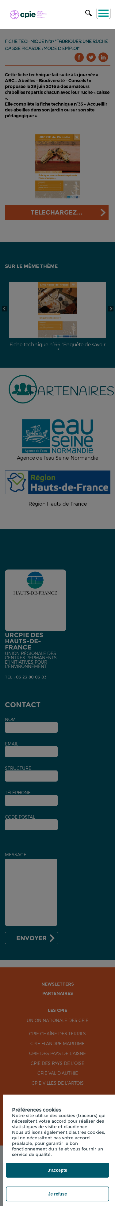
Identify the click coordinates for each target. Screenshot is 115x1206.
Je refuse (57, 1193)
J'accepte (57, 1170)
